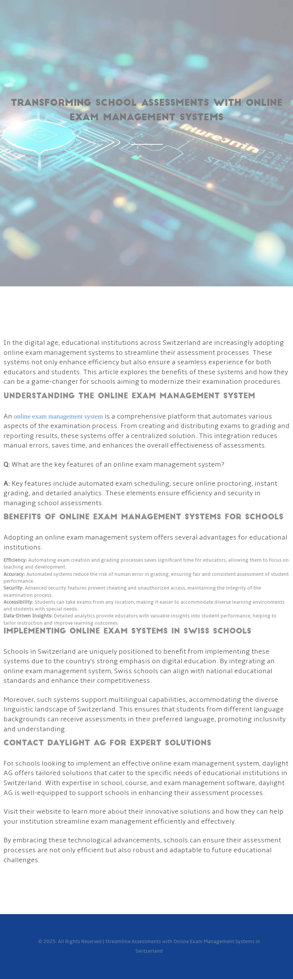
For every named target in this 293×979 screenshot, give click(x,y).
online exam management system (58, 417)
